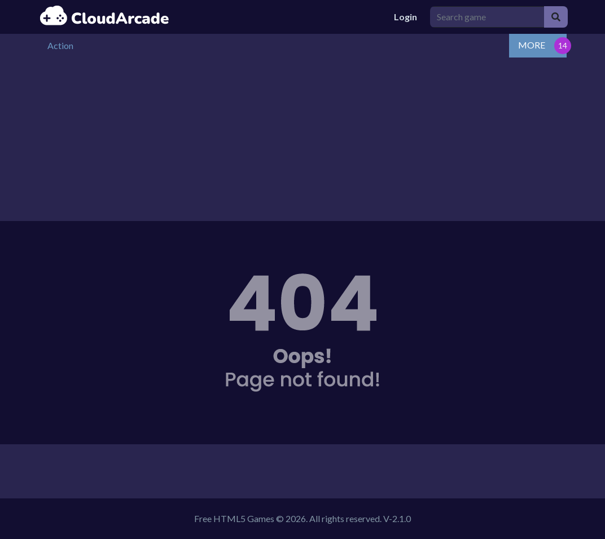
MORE (531, 44)
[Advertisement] (302, 142)
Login (405, 16)
